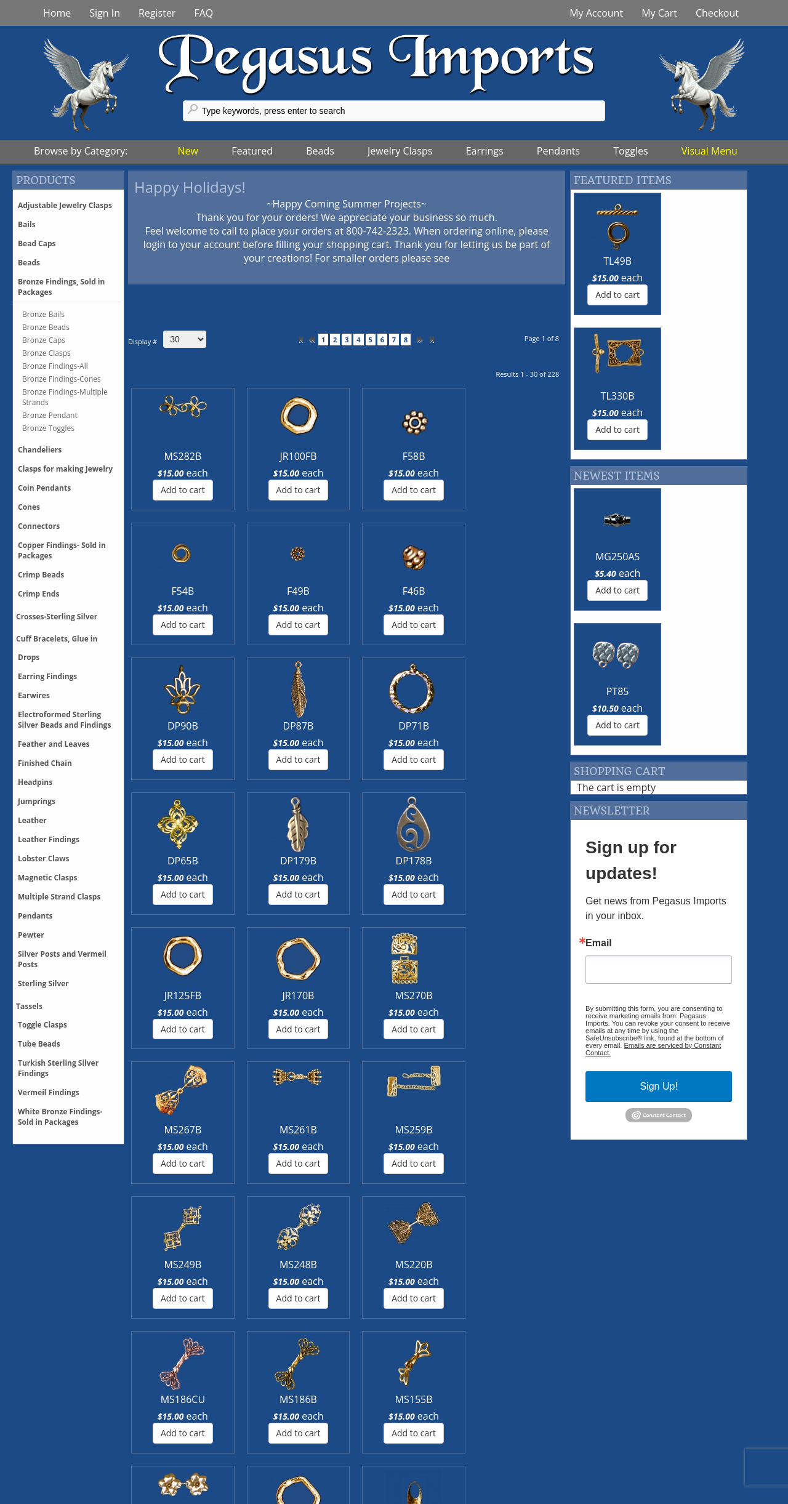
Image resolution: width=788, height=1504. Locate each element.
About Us (430, 1459)
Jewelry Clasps (400, 151)
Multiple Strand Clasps (59, 896)
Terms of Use (439, 1472)
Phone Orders (72, 1459)
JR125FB (161, 726)
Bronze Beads (46, 327)
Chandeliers (40, 449)
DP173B (310, 995)
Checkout (717, 13)
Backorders (66, 1472)
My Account (596, 13)
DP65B (383, 591)
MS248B (236, 860)
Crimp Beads (41, 574)
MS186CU (383, 860)
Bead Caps (37, 243)
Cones (29, 507)
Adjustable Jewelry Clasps (65, 205)
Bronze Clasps (46, 353)
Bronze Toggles (48, 428)
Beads (320, 151)
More (53, 1261)
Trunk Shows (438, 1418)
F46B (531, 456)
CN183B (457, 995)
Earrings (485, 151)
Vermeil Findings (48, 1092)
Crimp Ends (38, 594)
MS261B (457, 726)
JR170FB (235, 995)
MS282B (162, 456)
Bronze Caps (43, 340)
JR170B (236, 726)
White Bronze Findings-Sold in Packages (60, 1116)
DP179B (458, 591)
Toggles (630, 151)
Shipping (60, 1432)
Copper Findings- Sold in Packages (62, 550)
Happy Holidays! (190, 187)
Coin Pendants (44, 488)
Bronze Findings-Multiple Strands (65, 397)
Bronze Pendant (50, 415)
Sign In (104, 13)
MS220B (310, 860)
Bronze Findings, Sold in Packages (61, 286)
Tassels (29, 1006)
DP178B (531, 591)
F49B (457, 456)
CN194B (383, 995)
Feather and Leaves (54, 744)
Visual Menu (709, 151)
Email (598, 673)
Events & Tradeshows (458, 1445)
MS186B (457, 860)
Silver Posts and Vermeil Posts (62, 959)
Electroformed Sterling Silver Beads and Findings (64, 719)
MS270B (310, 726)
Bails (27, 224)
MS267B (384, 726)
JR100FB (235, 456)
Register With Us (631, 1445)
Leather (32, 820)
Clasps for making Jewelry (65, 469)
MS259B (531, 726)
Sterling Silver (43, 983)
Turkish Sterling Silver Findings (58, 1068)
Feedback (616, 1432)
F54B (383, 456)
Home (57, 13)
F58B (310, 456)
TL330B (702, 261)
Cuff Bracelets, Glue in (56, 638)
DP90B (162, 591)
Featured (252, 151)
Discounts (63, 1445)
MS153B (162, 995)
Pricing (55, 1418)
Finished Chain (45, 763)
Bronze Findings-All (55, 366)
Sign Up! (658, 816)
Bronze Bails (43, 314)
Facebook (246, 1418)
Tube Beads (39, 1044)
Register (157, 13)
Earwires (34, 695)
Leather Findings (48, 839)
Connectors (39, 526)
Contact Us (434, 1432)
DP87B (235, 591)
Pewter (31, 935)
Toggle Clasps (42, 1024)
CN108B (531, 995)
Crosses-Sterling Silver (56, 616)
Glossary (613, 1418)
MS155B (531, 860)
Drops (28, 657)
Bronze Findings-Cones (61, 379)
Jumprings (36, 801)
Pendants (558, 151)
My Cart (659, 13)
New (188, 151)
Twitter (241, 1432)
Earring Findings (47, 676)
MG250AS (612, 421)
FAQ (203, 13)
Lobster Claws (43, 858)
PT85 (702, 421)
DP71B (309, 591)
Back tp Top (743, 1495)
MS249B (162, 860)
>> (430, 339)
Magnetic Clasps (48, 877)
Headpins (35, 782)
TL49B (612, 261)
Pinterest (245, 1445)
